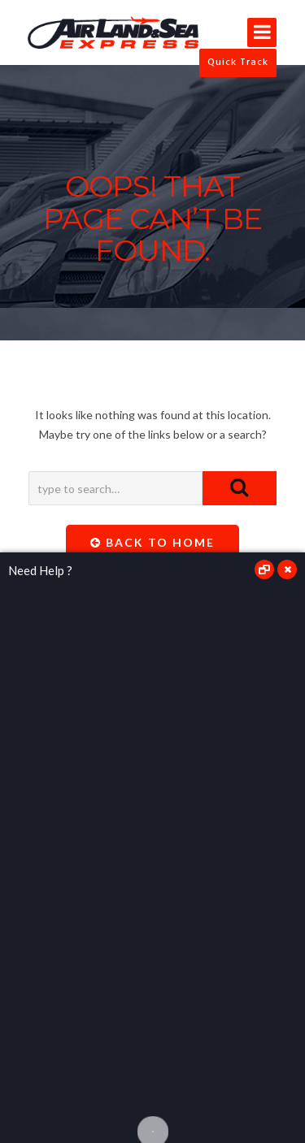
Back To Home (152, 542)
